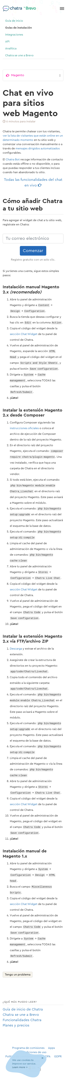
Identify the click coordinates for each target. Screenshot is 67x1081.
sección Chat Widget (23, 334)
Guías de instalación (18, 27)
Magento (17, 75)
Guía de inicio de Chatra (23, 1009)
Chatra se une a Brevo (19, 55)
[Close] (42, 1058)
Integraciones (14, 34)
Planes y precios (16, 1025)
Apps (51, 1048)
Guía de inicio (14, 20)
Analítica (10, 48)
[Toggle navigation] (62, 8)
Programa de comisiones (28, 1048)
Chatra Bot (13, 159)
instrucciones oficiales (24, 428)
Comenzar (33, 251)
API (7, 41)
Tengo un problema (17, 974)
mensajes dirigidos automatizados (38, 148)
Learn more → (20, 1067)
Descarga (16, 648)
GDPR (58, 1056)
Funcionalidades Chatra (22, 1020)
